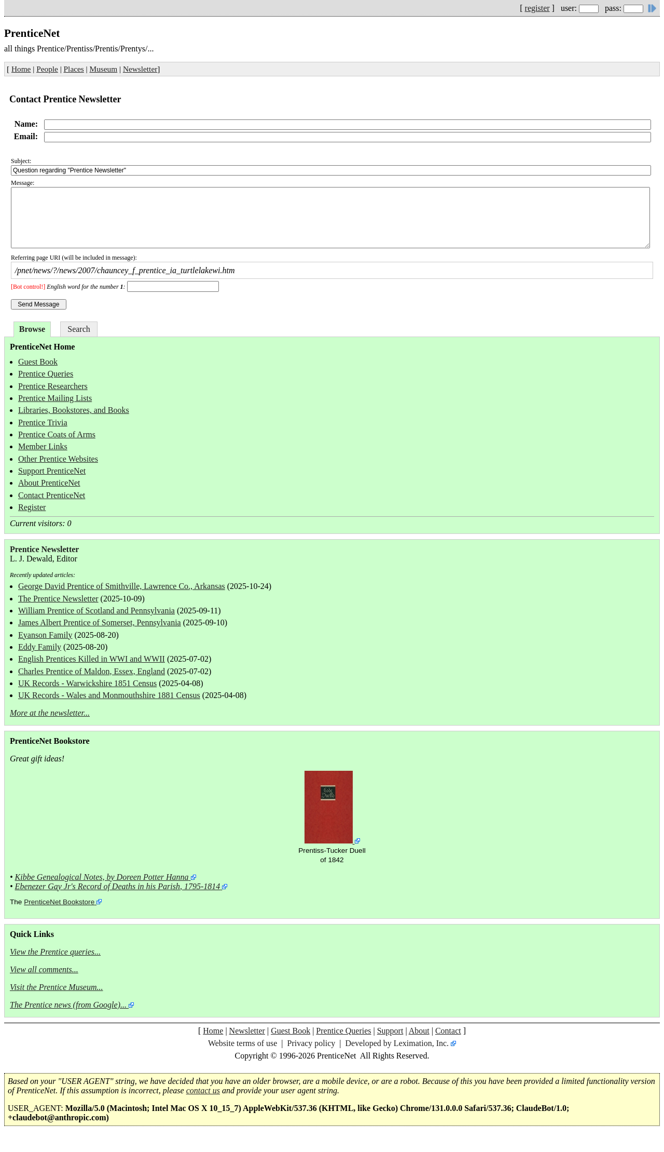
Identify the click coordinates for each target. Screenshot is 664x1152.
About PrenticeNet (49, 482)
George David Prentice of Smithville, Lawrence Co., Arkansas (121, 586)
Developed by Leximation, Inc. (397, 1043)
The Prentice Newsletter (58, 598)
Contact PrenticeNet (51, 495)
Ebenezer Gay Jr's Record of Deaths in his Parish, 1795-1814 (117, 886)
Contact (448, 1030)
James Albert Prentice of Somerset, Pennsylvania (99, 622)
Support (390, 1030)
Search (78, 329)
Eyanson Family (45, 635)
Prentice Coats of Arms (56, 434)
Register (32, 507)
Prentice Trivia (42, 422)
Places (74, 68)
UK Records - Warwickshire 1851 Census (87, 683)
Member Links (42, 446)
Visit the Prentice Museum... (56, 987)
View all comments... (44, 969)
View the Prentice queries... (55, 951)
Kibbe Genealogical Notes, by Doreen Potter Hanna (102, 877)
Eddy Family (39, 646)
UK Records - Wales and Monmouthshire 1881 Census (109, 695)
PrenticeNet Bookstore (59, 902)
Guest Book (38, 361)
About (419, 1030)
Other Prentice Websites (58, 458)
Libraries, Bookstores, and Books (73, 410)
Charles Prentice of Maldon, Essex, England (91, 671)
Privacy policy (311, 1043)
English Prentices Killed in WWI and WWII (91, 658)
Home (21, 68)
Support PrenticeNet (52, 470)
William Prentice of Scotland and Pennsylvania (96, 610)
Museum (104, 68)
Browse (32, 329)
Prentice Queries (45, 373)
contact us (203, 1090)
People (47, 68)
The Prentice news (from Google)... (68, 1004)
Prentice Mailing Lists (55, 398)
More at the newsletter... (50, 712)
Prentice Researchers (53, 386)
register (537, 8)
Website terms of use (242, 1043)
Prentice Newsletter (44, 549)
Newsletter (140, 68)
